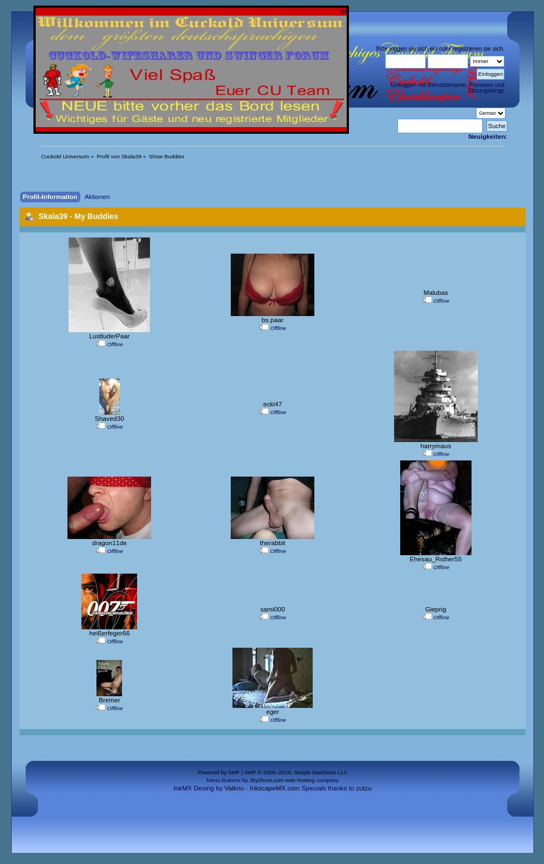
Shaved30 (109, 418)
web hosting (300, 780)
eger (272, 711)
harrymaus (435, 445)
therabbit (272, 542)
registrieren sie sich (478, 48)
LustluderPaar (109, 335)
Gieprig (435, 609)
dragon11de (109, 542)
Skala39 (52, 216)
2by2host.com (266, 780)
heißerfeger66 (109, 633)
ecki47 (272, 403)
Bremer (109, 699)
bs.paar (273, 319)
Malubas (436, 292)
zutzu (364, 788)
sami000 (272, 609)
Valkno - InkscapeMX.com (262, 788)
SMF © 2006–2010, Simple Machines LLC (295, 772)
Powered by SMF (218, 772)
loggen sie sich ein (414, 48)
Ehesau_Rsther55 (436, 558)
